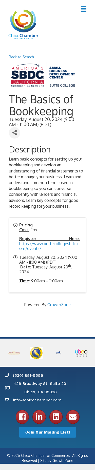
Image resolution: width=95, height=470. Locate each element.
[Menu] (83, 9)
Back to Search (21, 56)
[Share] (14, 133)
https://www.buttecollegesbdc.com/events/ (49, 246)
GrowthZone (59, 304)
